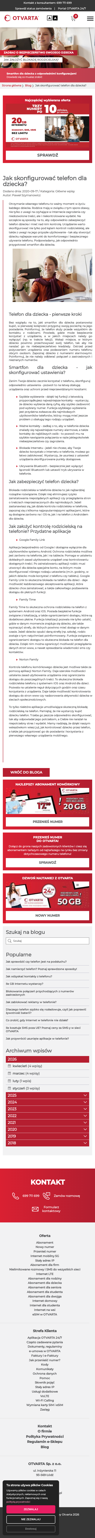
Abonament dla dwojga (45, 1296)
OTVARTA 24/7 (72, 8)
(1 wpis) (22, 1081)
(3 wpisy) (26, 1088)
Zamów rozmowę (67, 1196)
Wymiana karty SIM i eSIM (44, 1405)
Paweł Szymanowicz (26, 195)
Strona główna (11, 85)
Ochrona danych (45, 1373)
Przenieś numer (44, 1251)
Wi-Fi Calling (45, 1400)
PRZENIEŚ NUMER (47, 822)
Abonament (44, 1242)
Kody (44, 1364)
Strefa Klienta (45, 1331)
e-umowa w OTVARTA (44, 1351)
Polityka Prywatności (45, 1437)
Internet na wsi (44, 1310)
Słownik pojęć (45, 1382)
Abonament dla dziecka (45, 1283)
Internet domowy (44, 1301)
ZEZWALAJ (31, 1509)
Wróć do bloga (26, 772)
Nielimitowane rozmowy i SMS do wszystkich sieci (44, 1269)
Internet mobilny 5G (44, 1256)
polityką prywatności (18, 1501)
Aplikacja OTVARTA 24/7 (44, 1337)
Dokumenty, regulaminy (45, 1346)
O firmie (45, 1431)
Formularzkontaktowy (51, 1209)
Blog (28, 85)
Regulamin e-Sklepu (44, 1442)
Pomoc (45, 1378)
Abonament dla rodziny (45, 1278)
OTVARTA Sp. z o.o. (44, 1464)
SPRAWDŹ (47, 155)
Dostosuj (30, 1528)
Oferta (44, 1236)
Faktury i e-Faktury (44, 1355)
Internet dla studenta (45, 1305)
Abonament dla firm (44, 1265)
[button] (73, 18)
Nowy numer (45, 1247)
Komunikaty (44, 1369)
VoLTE (44, 1396)
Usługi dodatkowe (45, 1391)
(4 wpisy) (27, 1066)
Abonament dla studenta (45, 1292)
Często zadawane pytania (45, 1342)
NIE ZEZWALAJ (31, 1519)
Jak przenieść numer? (44, 1360)
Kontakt (45, 1426)
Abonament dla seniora (44, 1287)
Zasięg (44, 1409)
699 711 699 (64, 3)
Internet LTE (44, 1274)
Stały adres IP (44, 1260)
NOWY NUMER (47, 915)
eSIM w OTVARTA (44, 1314)
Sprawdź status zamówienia (33, 8)
